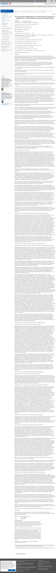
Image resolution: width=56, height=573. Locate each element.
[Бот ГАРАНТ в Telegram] (39, 1)
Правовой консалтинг (6, 19)
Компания (3, 1)
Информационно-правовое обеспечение (6, 11)
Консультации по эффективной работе (5, 31)
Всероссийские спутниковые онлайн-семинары (7, 34)
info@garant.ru (28, 569)
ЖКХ (36, 6)
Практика (21, 6)
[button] (50, 4)
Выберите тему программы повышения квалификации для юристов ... (5, 104)
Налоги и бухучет (12, 6)
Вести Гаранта (4, 26)
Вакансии (7, 1)
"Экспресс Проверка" (5, 37)
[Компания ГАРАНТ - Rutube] (42, 1)
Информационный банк (5, 41)
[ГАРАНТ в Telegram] (38, 1)
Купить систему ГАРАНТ (5, 45)
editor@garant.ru (40, 564)
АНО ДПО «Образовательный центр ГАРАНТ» (6, 50)
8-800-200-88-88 (40, 560)
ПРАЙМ (3, 21)
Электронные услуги (5, 35)
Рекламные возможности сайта (47, 566)
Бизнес (17, 6)
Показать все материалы (20, 553)
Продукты (12, 1)
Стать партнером (28, 1)
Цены (15, 1)
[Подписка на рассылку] (30, 1)
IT (53, 6)
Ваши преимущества (5, 39)
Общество (50, 6)
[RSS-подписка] (44, 1)
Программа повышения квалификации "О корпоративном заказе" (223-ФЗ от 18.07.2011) (6, 94)
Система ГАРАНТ (5, 15)
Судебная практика (4, 6)
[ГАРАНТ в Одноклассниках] (41, 1)
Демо (18, 1)
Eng (53, 1)
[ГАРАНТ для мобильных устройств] (32, 1)
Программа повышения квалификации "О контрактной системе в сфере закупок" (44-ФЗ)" (6, 79)
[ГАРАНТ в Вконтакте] (33, 1)
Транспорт (45, 6)
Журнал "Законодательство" (7, 28)
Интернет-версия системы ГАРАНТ (6, 18)
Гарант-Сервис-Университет (19, 571)
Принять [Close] (11, 570)
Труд (25, 6)
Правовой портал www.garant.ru (5, 24)
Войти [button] (49, 1)
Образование (40, 6)
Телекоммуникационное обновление (5, 47)
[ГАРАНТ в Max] (36, 1)
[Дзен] (35, 1)
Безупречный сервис (5, 13)
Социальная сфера (30, 6)
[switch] (13, 3)
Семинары (22, 1)
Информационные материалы (6, 43)
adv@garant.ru (40, 566)
